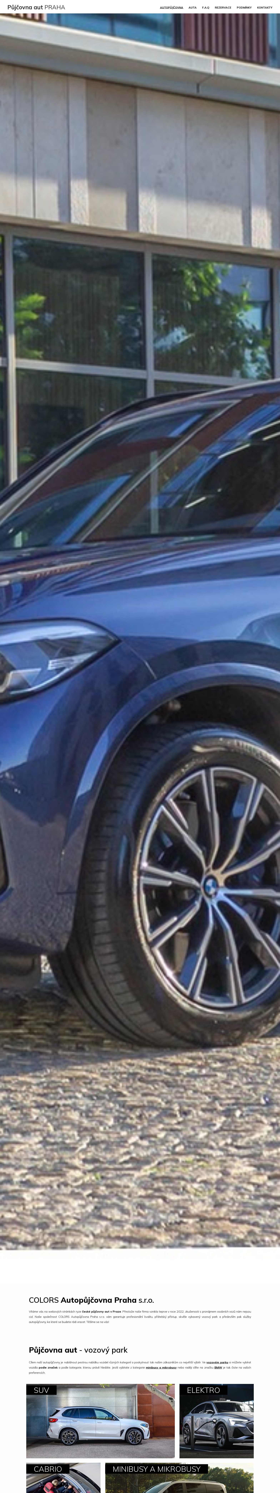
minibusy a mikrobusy (161, 1367)
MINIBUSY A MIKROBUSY (157, 1469)
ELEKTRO (203, 1390)
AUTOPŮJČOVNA (171, 7)
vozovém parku (217, 1362)
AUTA (193, 7)
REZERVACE (223, 7)
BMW (218, 1367)
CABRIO (48, 1469)
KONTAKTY (264, 7)
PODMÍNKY (244, 7)
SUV (41, 1390)
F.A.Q (205, 7)
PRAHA (36, 7)
